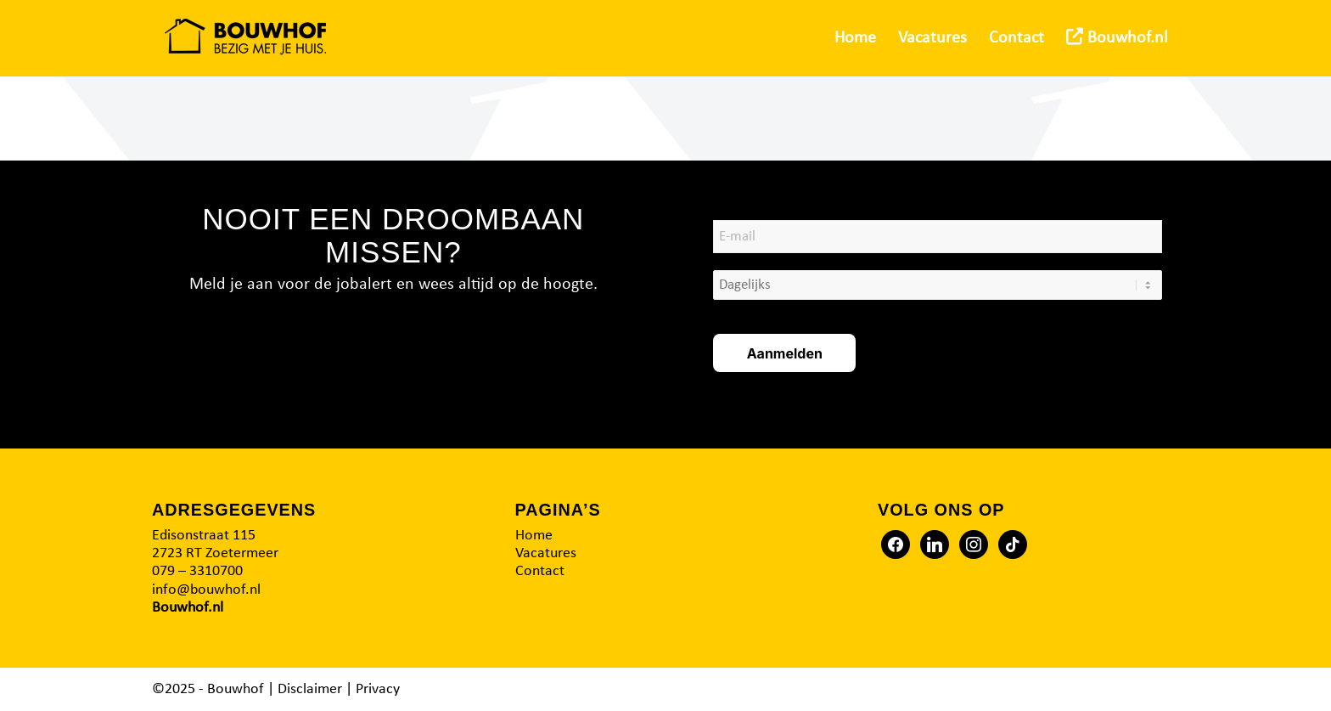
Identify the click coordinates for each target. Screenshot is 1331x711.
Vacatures (545, 553)
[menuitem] (855, 38)
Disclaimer (310, 689)
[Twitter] (934, 544)
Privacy (378, 689)
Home (534, 536)
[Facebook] (895, 544)
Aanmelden (785, 353)
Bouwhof (235, 689)
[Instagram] (973, 544)
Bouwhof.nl (187, 608)
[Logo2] (245, 38)
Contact (539, 571)
